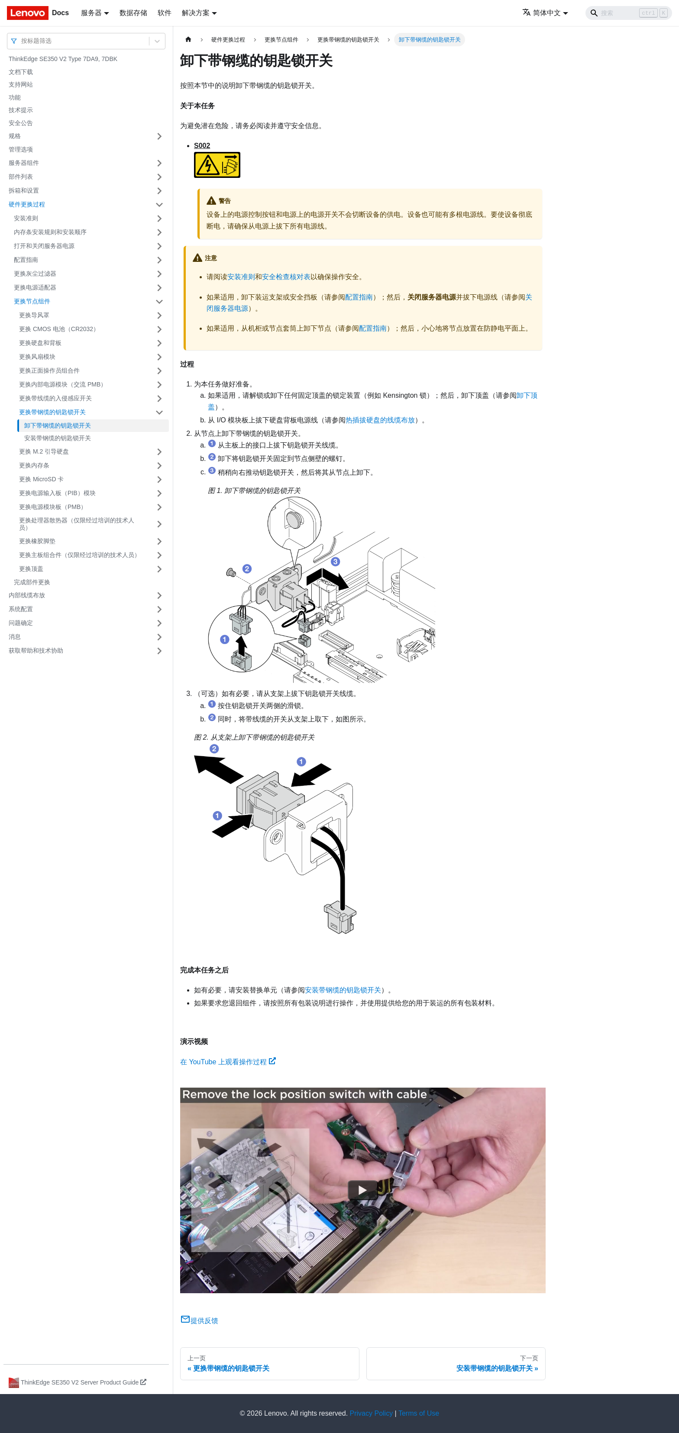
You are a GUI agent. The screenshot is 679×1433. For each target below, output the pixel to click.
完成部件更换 (32, 582)
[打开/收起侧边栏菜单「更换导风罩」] (159, 315)
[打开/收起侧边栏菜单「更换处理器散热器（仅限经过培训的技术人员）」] (159, 524)
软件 (164, 12)
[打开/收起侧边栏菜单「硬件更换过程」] (159, 205)
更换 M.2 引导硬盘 (44, 451)
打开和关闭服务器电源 (44, 245)
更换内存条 (34, 465)
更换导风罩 (34, 315)
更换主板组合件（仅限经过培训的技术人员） (79, 554)
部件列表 (21, 176)
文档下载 (21, 71)
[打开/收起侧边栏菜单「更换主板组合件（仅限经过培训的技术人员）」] (159, 555)
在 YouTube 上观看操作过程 (228, 1062)
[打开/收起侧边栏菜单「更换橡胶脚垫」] (159, 541)
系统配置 (21, 608)
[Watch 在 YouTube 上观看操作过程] (363, 1191)
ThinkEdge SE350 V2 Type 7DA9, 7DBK (63, 58)
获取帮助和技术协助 (36, 650)
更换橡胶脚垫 (37, 541)
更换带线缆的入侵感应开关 (55, 398)
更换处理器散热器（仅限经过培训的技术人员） (76, 524)
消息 (15, 636)
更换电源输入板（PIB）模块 (57, 492)
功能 (15, 97)
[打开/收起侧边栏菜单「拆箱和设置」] (159, 191)
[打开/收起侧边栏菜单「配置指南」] (159, 260)
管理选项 (21, 149)
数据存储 (133, 12)
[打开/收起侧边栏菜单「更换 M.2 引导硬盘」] (159, 452)
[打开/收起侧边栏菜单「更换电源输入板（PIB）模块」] (159, 493)
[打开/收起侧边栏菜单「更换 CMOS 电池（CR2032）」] (159, 329)
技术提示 (21, 109)
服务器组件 (24, 162)
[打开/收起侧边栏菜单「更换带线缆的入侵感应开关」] (159, 399)
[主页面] (188, 39)
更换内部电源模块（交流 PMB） (63, 384)
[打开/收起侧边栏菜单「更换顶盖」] (159, 569)
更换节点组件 (32, 301)
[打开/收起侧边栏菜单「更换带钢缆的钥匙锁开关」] (159, 412)
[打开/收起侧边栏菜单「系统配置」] (159, 609)
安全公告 (21, 122)
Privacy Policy (371, 1413)
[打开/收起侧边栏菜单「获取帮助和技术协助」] (159, 651)
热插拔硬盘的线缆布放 (380, 420)
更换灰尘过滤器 (35, 273)
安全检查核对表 (286, 276)
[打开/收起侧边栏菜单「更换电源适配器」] (159, 288)
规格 (15, 135)
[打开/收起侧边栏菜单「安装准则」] (159, 218)
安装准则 (26, 218)
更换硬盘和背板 (40, 342)
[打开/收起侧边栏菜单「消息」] (159, 637)
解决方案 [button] (196, 12)
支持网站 (21, 84)
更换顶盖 (31, 568)
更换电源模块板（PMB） (53, 506)
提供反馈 (199, 1320)
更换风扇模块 (37, 356)
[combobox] (22, 41)
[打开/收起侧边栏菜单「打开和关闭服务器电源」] (159, 246)
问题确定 (21, 622)
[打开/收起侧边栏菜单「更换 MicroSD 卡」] (159, 479)
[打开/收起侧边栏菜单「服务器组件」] (159, 163)
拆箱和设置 (24, 190)
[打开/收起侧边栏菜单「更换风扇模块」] (159, 357)
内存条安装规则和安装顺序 (50, 232)
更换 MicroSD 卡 (41, 479)
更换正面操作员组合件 (49, 370)
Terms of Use (418, 1413)
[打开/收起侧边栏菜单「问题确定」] (159, 623)
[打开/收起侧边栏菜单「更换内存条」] (159, 466)
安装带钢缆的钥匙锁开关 (57, 438)
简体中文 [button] (541, 12)
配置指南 (26, 259)
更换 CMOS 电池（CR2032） (59, 328)
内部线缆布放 (27, 595)
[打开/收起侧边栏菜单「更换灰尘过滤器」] (159, 274)
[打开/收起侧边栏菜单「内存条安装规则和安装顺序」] (159, 232)
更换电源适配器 (35, 287)
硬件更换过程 (27, 204)
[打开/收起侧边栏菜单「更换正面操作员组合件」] (159, 371)
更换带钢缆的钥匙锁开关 (52, 412)
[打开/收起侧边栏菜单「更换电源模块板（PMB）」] (159, 507)
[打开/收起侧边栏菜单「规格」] (159, 136)
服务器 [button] (91, 12)
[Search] (628, 13)
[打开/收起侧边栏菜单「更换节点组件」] (159, 302)
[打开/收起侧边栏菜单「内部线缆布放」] (159, 595)
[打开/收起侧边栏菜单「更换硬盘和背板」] (159, 343)
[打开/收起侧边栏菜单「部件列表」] (159, 177)
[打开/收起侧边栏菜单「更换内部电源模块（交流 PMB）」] (159, 385)
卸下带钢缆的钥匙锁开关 (57, 425)
